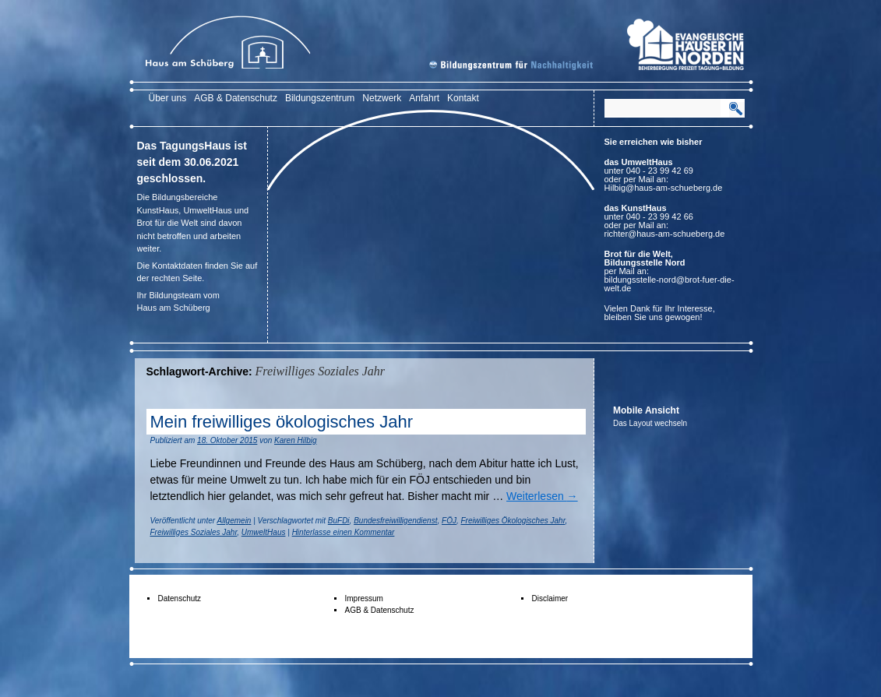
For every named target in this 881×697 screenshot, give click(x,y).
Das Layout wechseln (650, 423)
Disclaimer (550, 598)
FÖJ (449, 520)
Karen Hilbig (295, 440)
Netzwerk (381, 98)
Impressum (364, 598)
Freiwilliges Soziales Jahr (194, 532)
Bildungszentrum (319, 98)
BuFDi (339, 520)
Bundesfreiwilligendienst (395, 520)
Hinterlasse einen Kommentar (343, 532)
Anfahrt (424, 98)
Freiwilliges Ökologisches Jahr (512, 520)
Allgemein (234, 520)
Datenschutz (180, 598)
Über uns (168, 98)
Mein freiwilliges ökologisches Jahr (281, 421)
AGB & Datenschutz (235, 98)
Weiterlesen (542, 496)
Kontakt (463, 98)
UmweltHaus (263, 532)
